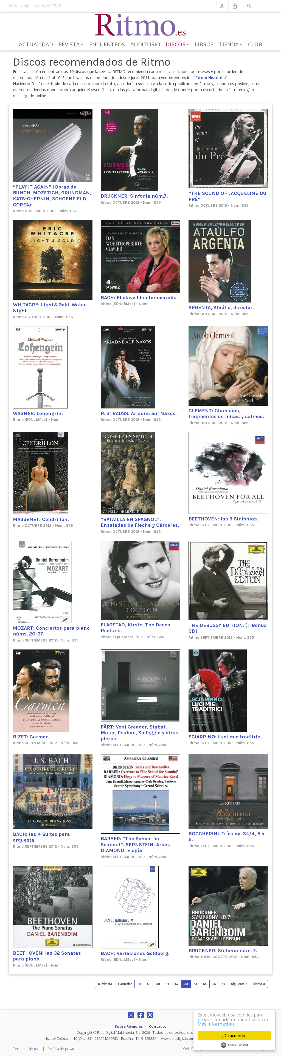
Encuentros (107, 44)
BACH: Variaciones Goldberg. (135, 953)
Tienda (231, 45)
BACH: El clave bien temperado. (138, 298)
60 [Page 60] (158, 984)
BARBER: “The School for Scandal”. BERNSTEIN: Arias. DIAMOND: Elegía (135, 844)
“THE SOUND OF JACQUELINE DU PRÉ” (227, 196)
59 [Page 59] (148, 984)
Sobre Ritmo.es (129, 1026)
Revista (71, 45)
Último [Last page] (257, 984)
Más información (216, 1024)
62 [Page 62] (177, 984)
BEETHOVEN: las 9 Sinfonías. (223, 519)
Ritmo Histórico (210, 77)
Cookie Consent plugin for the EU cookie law (234, 1045)
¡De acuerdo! (234, 1035)
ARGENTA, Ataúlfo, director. (221, 307)
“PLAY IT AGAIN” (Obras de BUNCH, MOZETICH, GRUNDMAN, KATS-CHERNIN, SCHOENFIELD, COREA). (52, 196)
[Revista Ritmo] (140, 25)
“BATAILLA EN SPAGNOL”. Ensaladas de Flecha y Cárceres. (140, 522)
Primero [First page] (106, 984)
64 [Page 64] (195, 984)
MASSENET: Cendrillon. (41, 519)
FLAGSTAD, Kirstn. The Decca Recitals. (135, 628)
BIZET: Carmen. (31, 737)
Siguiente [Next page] (238, 984)
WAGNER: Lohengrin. (38, 413)
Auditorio (145, 44)
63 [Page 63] (186, 984)
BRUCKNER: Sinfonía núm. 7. (223, 951)
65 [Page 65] (205, 984)
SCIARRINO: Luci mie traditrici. (226, 737)
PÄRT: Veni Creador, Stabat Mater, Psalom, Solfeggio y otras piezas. (139, 733)
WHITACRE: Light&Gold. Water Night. (49, 308)
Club (255, 44)
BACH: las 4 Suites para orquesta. (41, 837)
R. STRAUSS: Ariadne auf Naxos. (138, 413)
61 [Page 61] (167, 984)
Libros (204, 44)
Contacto (158, 1026)
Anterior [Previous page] (126, 984)
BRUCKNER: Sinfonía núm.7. (134, 196)
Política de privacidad (65, 1048)
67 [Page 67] (223, 984)
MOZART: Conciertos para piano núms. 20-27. (51, 631)
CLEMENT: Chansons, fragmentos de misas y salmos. (226, 414)
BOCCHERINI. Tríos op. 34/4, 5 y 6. (226, 837)
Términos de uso (26, 1048)
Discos (178, 45)
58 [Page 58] (139, 984)
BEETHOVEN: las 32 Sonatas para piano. (47, 956)
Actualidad (36, 44)
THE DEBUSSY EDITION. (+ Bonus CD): (228, 628)
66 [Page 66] (214, 984)
